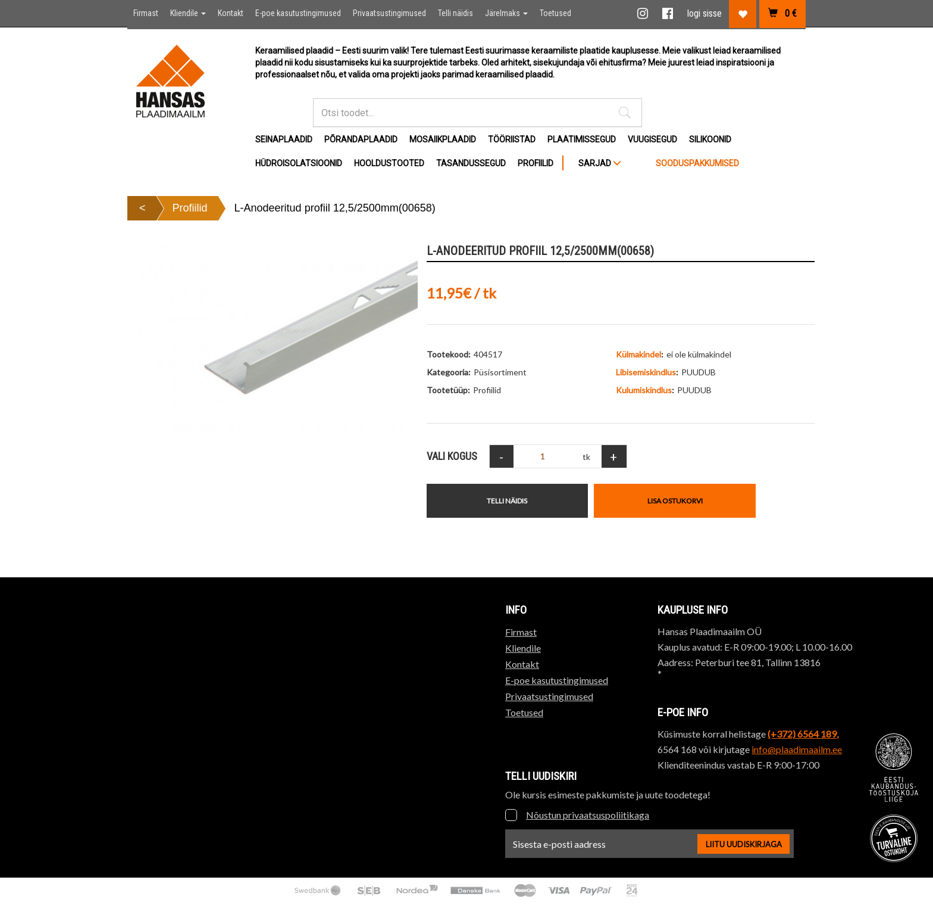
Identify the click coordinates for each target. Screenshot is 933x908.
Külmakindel (638, 354)
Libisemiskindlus (646, 372)
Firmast (145, 13)
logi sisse (704, 13)
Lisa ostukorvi (675, 500)
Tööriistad (512, 139)
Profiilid (535, 163)
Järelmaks (506, 13)
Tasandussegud (471, 163)
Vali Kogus (452, 456)
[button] (624, 112)
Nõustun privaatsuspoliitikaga (587, 814)
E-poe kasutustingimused (298, 13)
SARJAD (599, 163)
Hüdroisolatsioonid (298, 163)
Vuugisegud (652, 139)
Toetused (555, 13)
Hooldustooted (389, 163)
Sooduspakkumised (697, 163)
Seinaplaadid (283, 139)
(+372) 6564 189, (803, 733)
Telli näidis (455, 13)
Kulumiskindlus (644, 390)
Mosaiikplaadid (442, 139)
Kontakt (230, 13)
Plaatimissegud (581, 139)
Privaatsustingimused (389, 13)
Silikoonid (710, 139)
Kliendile (188, 13)
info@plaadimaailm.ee (797, 749)
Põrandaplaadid (360, 139)
